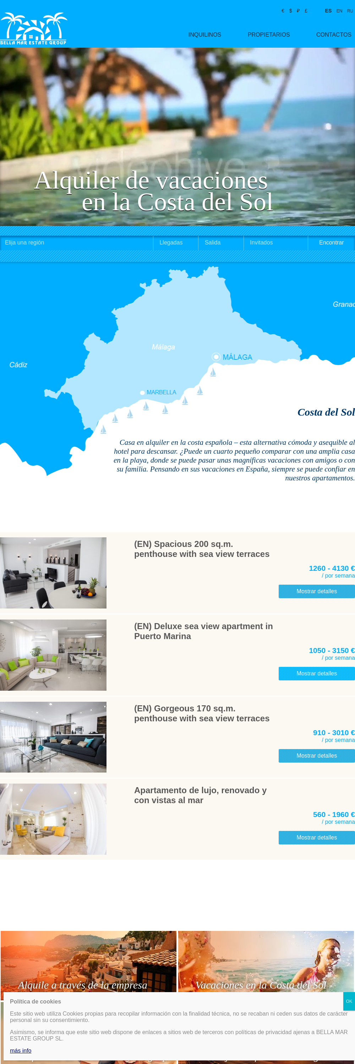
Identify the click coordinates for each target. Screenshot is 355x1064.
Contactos (333, 35)
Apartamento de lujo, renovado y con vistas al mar (200, 795)
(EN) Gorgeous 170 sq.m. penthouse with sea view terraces (201, 713)
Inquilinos (205, 35)
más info (20, 1051)
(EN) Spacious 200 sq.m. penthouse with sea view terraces (201, 549)
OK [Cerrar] (349, 1001)
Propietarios (269, 35)
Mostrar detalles (317, 591)
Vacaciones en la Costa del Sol (260, 985)
